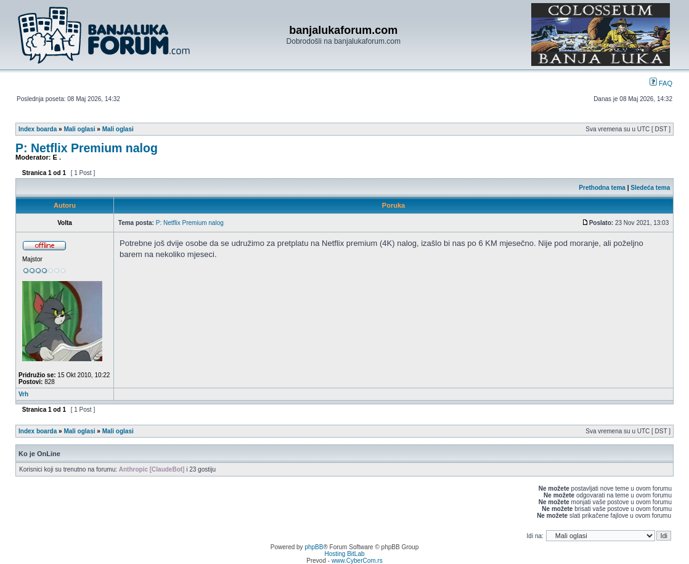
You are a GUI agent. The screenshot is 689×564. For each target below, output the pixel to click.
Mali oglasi (79, 129)
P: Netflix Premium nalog (86, 148)
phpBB (313, 547)
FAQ (661, 83)
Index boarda (37, 129)
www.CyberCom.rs (357, 560)
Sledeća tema (650, 187)
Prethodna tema (602, 187)
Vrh (23, 394)
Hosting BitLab (344, 553)
